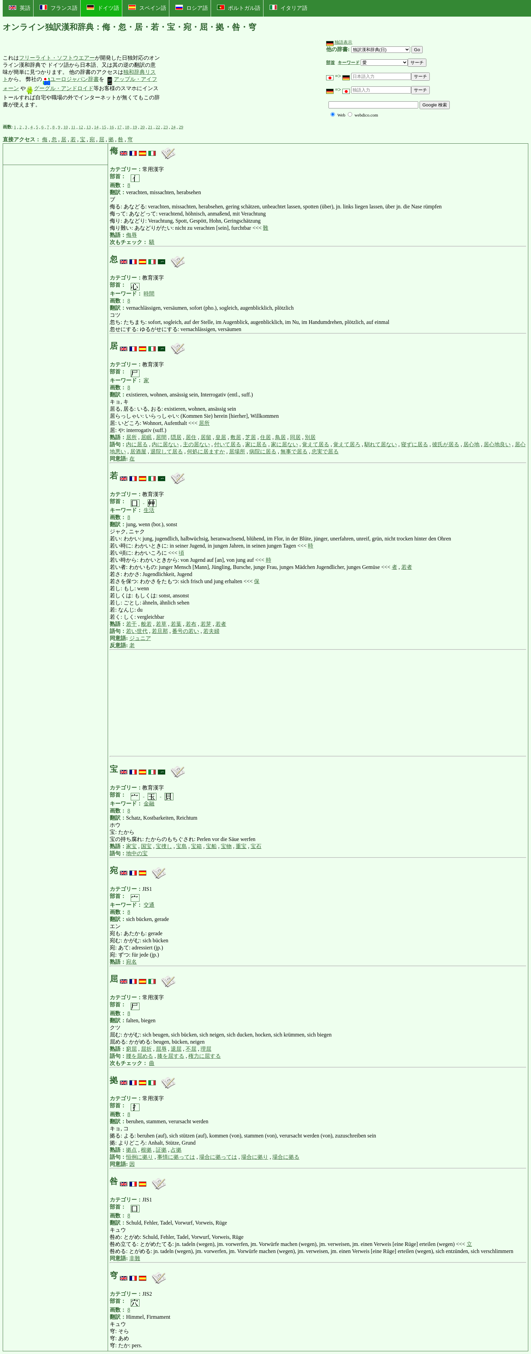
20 (142, 126)
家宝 (131, 846)
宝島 (181, 846)
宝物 (226, 846)
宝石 (256, 846)
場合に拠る (285, 1157)
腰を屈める (139, 1056)
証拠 (161, 1150)
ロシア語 (191, 8)
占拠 (176, 1150)
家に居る (256, 444)
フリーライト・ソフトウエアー (57, 58)
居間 (161, 437)
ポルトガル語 (238, 8)
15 (104, 126)
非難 (134, 1258)
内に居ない (165, 444)
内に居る (137, 444)
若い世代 (137, 631)
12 (81, 126)
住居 (265, 437)
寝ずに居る (414, 444)
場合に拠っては (218, 1157)
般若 (146, 624)
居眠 (146, 437)
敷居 (235, 437)
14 (96, 126)
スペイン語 (147, 8)
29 (181, 126)
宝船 (211, 846)
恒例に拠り (139, 1157)
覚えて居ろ (346, 444)
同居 (295, 437)
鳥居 (280, 437)
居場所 (237, 451)
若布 (191, 624)
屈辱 (161, 1049)
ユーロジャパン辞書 (70, 79)
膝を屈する (170, 1056)
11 (73, 126)
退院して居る (166, 451)
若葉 (176, 624)
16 (111, 126)
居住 (191, 437)
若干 (131, 624)
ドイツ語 (103, 8)
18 (127, 126)
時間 (149, 293)
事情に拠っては (176, 1157)
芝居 (250, 437)
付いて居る (227, 444)
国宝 (146, 846)
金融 (149, 803)
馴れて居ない (380, 444)
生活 (149, 510)
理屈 (205, 1049)
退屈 (176, 1049)
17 (119, 126)
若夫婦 (211, 631)
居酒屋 (138, 451)
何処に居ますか (206, 451)
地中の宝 (137, 853)
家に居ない (284, 444)
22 (158, 126)
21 (150, 126)
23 (165, 126)
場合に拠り (254, 1157)
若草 (161, 624)
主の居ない (196, 444)
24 (173, 126)
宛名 (131, 962)
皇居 (220, 437)
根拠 (146, 1150)
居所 (204, 423)
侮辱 (131, 235)
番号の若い (185, 631)
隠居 (176, 437)
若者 (406, 567)
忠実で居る (325, 451)
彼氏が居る (445, 444)
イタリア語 (288, 8)
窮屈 (131, 1049)
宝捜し (164, 846)
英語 (19, 8)
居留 (205, 437)
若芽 (205, 624)
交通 (149, 905)
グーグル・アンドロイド (59, 88)
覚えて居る (315, 444)
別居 (310, 437)
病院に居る (262, 451)
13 (88, 126)
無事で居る (293, 451)
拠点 (131, 1150)
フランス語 (59, 8)
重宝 (241, 846)
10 (65, 126)
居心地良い (497, 444)
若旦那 (160, 631)
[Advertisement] (211, 81)
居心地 (471, 444)
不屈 (191, 1049)
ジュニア (140, 638)
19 (134, 126)
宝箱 (196, 846)
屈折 (146, 1049)
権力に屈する (204, 1056)
